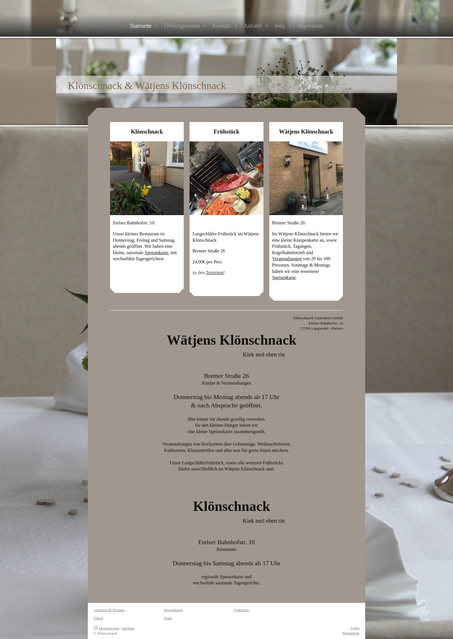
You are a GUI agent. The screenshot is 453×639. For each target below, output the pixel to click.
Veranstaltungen (287, 258)
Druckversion (106, 628)
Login (354, 628)
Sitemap (128, 628)
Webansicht (350, 633)
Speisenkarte (156, 252)
